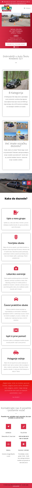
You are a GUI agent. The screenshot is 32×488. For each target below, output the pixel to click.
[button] (14, 47)
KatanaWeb (16, 486)
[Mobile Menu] (27, 8)
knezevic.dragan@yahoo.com (19, 3)
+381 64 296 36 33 (21, 1)
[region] (16, 30)
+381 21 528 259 (23, 438)
